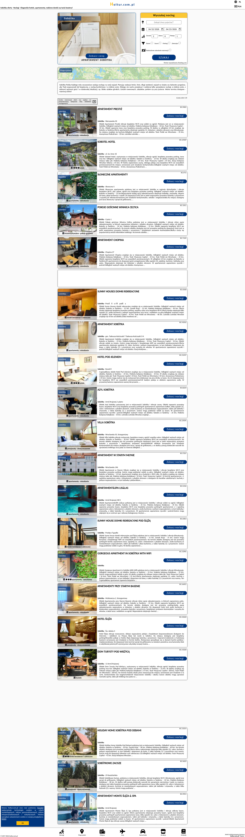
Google (40, 808)
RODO (4, 819)
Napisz (242, 836)
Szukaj (164, 57)
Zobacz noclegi (175, 115)
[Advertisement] (122, 704)
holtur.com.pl (122, 4)
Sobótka (62, 111)
